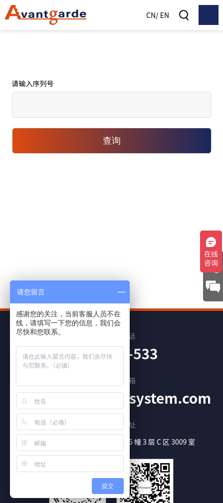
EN (164, 15)
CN (151, 15)
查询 (112, 141)
